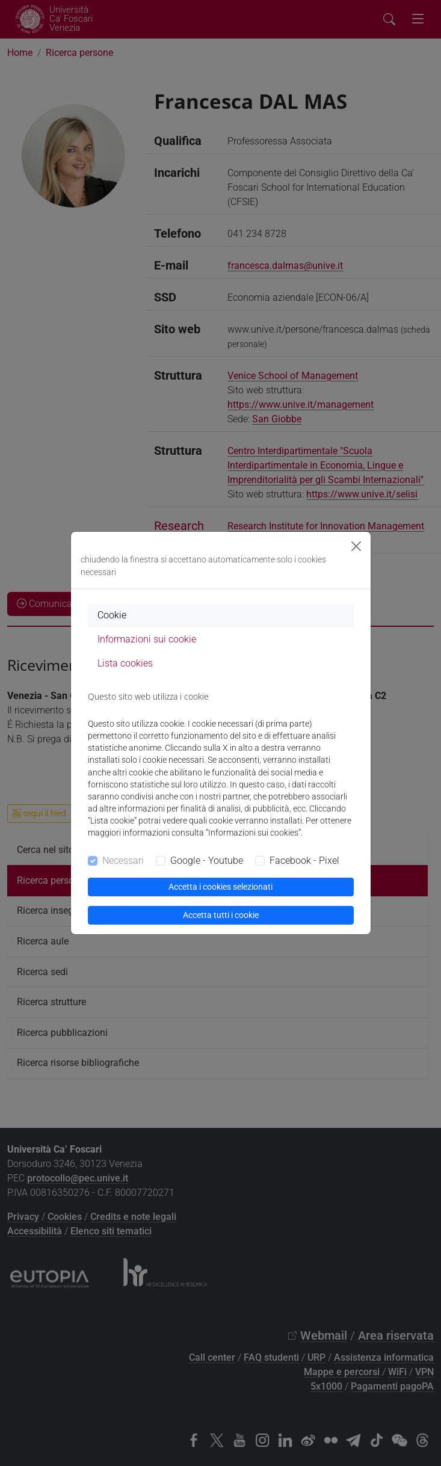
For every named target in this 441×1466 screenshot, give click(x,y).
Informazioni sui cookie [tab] (146, 639)
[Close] (356, 546)
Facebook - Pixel (304, 860)
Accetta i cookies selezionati (220, 887)
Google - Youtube (206, 860)
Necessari (123, 860)
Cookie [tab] (111, 615)
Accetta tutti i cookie (221, 915)
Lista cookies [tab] (125, 663)
